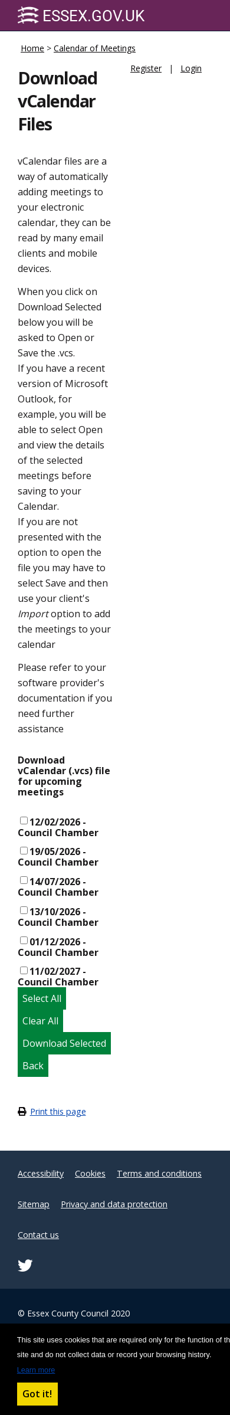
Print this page (58, 1111)
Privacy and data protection (114, 1204)
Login (191, 68)
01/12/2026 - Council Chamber (58, 947)
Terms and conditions (159, 1173)
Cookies (90, 1173)
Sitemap (34, 1204)
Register (146, 68)
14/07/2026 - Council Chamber (58, 887)
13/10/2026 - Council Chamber (58, 917)
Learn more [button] (36, 1370)
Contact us (38, 1234)
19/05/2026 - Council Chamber (58, 857)
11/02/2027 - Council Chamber (58, 976)
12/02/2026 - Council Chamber (58, 827)
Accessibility (41, 1173)
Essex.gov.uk (81, 15)
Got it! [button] (37, 1393)
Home (32, 48)
